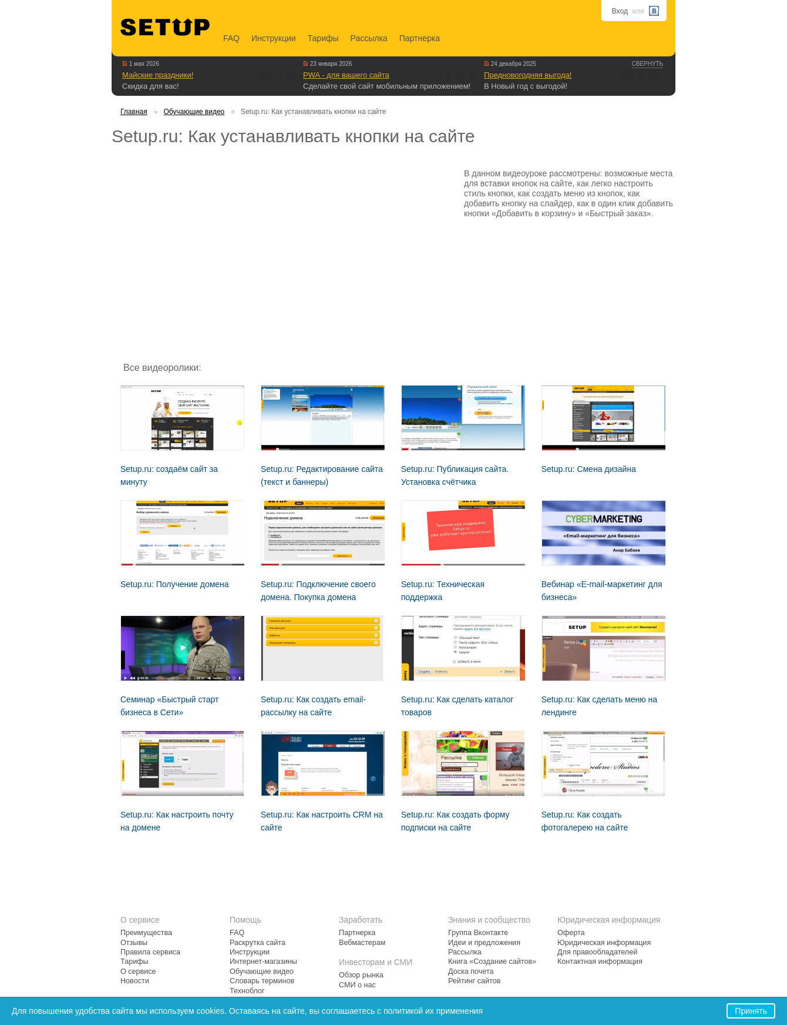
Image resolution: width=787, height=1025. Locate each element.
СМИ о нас (357, 985)
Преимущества (146, 933)
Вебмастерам (362, 943)
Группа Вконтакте (478, 933)
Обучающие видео (193, 112)
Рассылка (369, 38)
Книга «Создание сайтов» (492, 961)
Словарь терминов (262, 981)
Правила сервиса (150, 952)
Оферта (571, 933)
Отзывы (133, 943)
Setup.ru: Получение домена (174, 584)
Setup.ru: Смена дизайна (589, 469)
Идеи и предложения (484, 943)
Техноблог (247, 991)
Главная (133, 112)
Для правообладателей (597, 952)
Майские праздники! (157, 75)
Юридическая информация (604, 943)
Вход (620, 11)
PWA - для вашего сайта (346, 75)
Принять (751, 1011)
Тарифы (323, 38)
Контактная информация (600, 961)
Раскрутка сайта (257, 943)
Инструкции (273, 38)
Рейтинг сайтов (474, 981)
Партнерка (419, 38)
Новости (134, 981)
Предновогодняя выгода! (527, 75)
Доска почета (471, 971)
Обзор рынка (361, 975)
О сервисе (138, 971)
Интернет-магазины (263, 961)
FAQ (231, 38)
